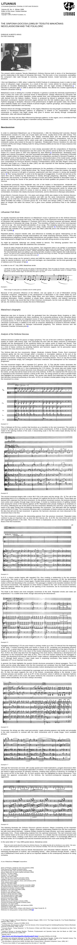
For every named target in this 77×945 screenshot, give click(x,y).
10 (33, 910)
